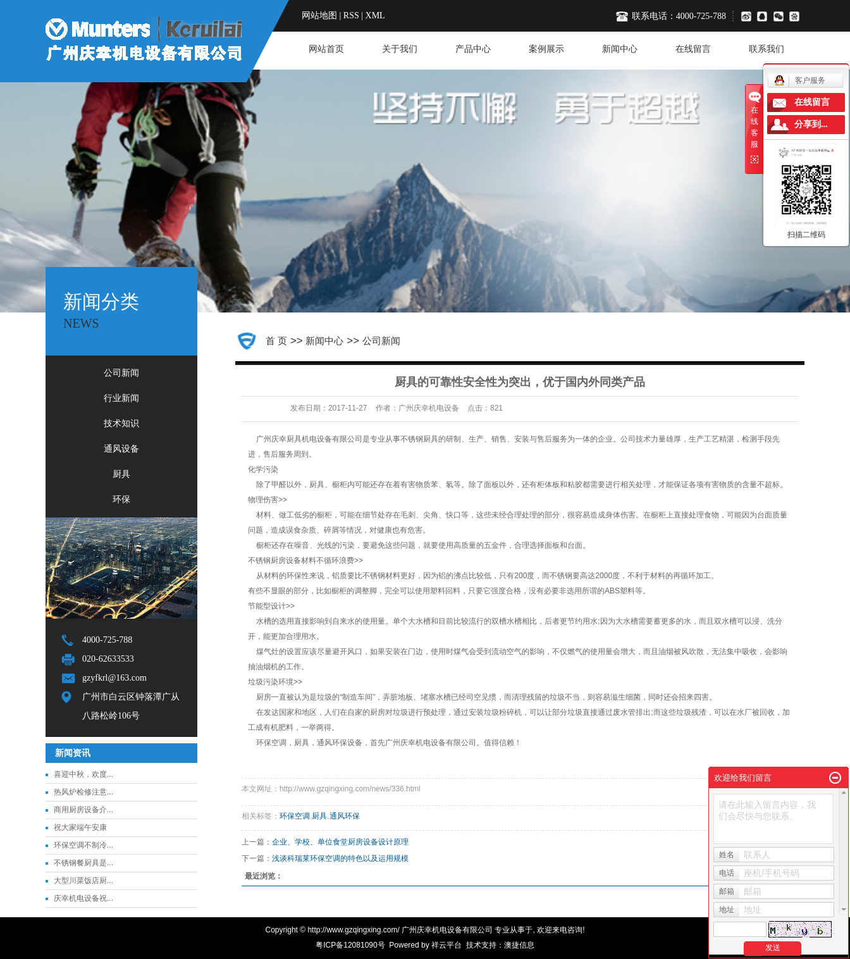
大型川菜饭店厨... (83, 880)
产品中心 (473, 49)
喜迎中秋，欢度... (83, 774)
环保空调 (295, 816)
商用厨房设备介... (83, 809)
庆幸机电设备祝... (83, 898)
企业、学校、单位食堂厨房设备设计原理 (340, 842)
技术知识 (121, 423)
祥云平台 (446, 945)
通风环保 (345, 816)
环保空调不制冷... (83, 845)
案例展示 (546, 49)
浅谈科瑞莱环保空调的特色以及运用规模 (340, 858)
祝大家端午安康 (80, 827)
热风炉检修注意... (83, 792)
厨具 (121, 474)
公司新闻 (121, 373)
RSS (351, 15)
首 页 (276, 340)
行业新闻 (121, 398)
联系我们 (766, 49)
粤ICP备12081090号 (350, 945)
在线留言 (693, 49)
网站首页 (326, 49)
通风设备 (121, 449)
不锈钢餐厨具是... (83, 862)
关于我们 (399, 49)
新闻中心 (620, 49)
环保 (121, 499)
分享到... (811, 124)
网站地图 (319, 15)
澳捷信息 (519, 945)
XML (375, 15)
